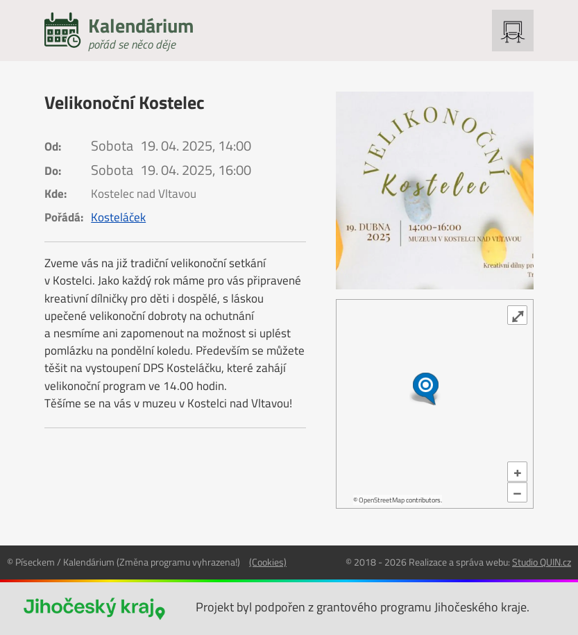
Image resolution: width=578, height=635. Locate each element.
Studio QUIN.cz (541, 561)
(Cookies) (268, 561)
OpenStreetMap (382, 500)
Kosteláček (118, 217)
